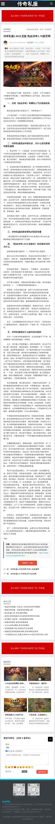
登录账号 (19, 751)
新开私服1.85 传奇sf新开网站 (16, 613)
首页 (41, 29)
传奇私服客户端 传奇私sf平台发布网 (19, 628)
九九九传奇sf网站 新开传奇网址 (17, 625)
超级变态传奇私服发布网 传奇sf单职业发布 (21, 631)
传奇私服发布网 (18, 817)
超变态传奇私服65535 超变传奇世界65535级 (22, 616)
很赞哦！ (26, 563)
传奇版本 (48, 29)
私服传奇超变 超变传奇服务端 (16, 622)
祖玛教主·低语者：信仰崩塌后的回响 (19, 619)
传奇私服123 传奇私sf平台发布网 (23, 574)
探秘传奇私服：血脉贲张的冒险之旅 (19, 610)
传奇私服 (27, 4)
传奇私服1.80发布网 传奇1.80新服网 (24, 569)
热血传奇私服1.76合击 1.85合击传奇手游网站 (22, 607)
